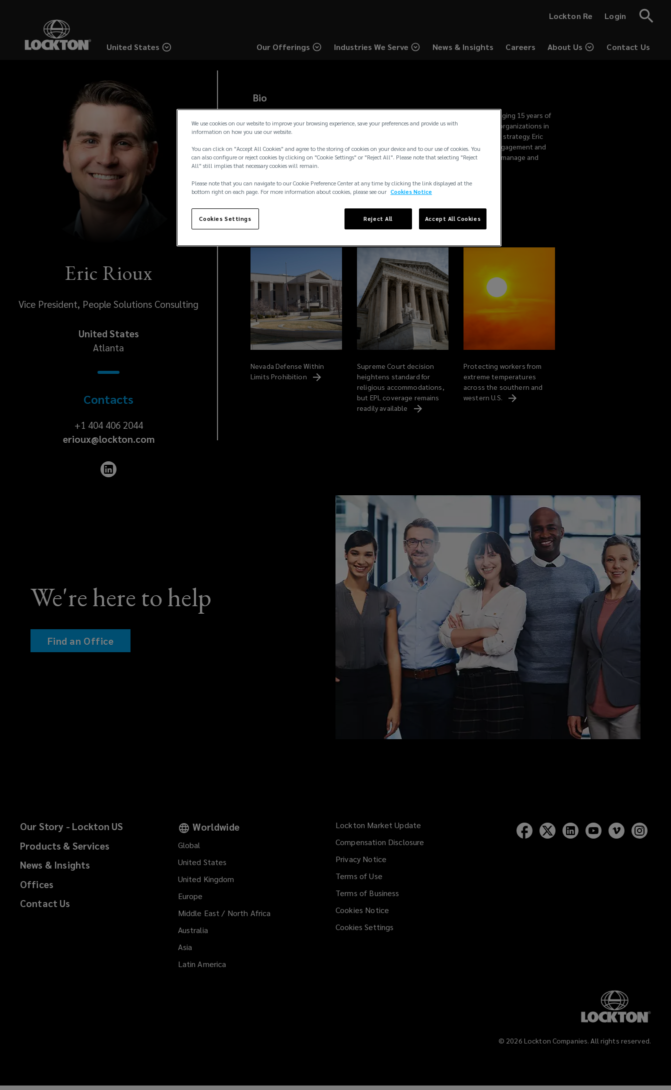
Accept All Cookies (452, 218)
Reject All (378, 218)
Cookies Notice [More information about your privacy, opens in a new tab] (411, 191)
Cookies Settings (225, 218)
